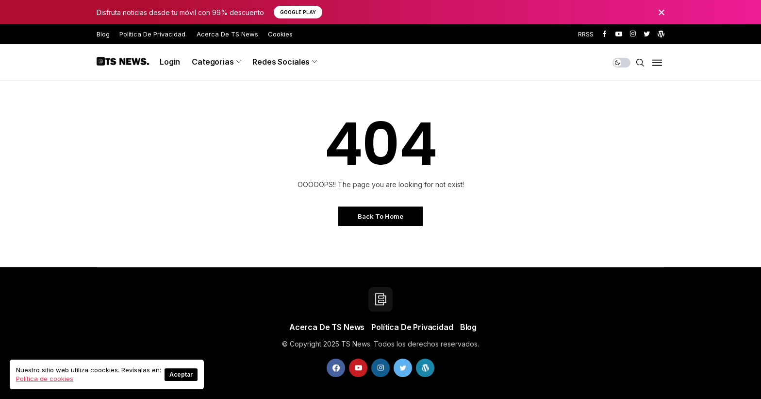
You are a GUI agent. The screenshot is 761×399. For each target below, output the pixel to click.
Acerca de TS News (227, 34)
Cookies (280, 34)
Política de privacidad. (153, 34)
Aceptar (181, 374)
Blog (103, 34)
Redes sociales (281, 62)
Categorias (212, 62)
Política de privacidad (412, 327)
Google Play (298, 12)
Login (170, 62)
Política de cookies (44, 378)
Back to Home (380, 216)
